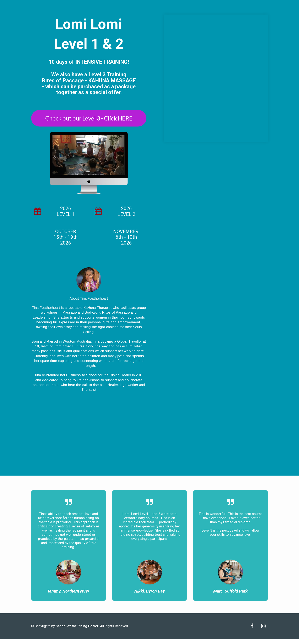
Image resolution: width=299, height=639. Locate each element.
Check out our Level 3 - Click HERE (88, 118)
